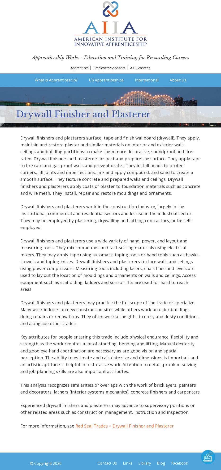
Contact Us (107, 463)
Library (144, 463)
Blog (161, 463)
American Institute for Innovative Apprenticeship (110, 23)
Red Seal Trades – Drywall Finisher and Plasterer (124, 426)
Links (127, 463)
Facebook (179, 463)
